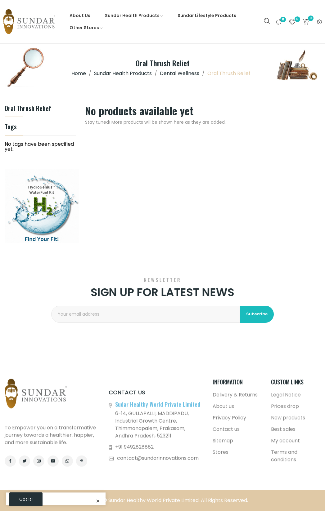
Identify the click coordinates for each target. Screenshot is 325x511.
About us (223, 482)
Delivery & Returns (235, 470)
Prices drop (285, 482)
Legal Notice (286, 470)
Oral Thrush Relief (28, 109)
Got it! (26, 499)
